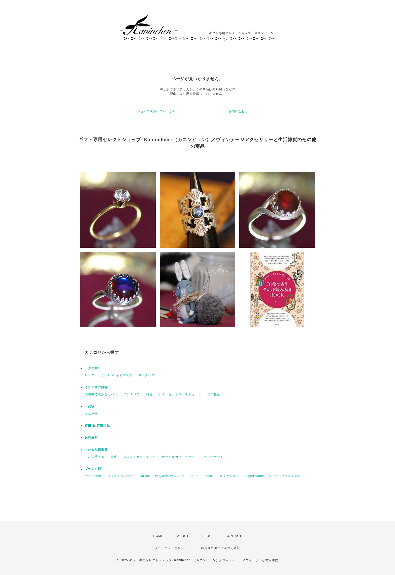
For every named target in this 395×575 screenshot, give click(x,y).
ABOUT (183, 536)
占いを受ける (94, 457)
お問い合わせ (238, 111)
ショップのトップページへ (156, 111)
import (208, 476)
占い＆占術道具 (96, 450)
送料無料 (91, 437)
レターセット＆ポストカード (180, 394)
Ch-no (144, 476)
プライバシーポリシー (171, 548)
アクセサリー (94, 368)
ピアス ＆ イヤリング (116, 375)
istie (194, 476)
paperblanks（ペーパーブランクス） (273, 476)
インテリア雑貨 (96, 387)
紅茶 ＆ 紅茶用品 (97, 425)
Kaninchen (93, 476)
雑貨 (149, 394)
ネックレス (146, 375)
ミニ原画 (213, 394)
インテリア (131, 394)
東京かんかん (229, 476)
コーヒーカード (212, 457)
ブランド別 (93, 469)
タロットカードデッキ (139, 457)
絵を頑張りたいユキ (170, 476)
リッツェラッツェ (120, 476)
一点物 (89, 406)
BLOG (207, 536)
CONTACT (233, 536)
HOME (158, 536)
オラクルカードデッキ (178, 457)
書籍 (113, 457)
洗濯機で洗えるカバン (101, 394)
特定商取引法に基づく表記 (220, 548)
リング (89, 375)
